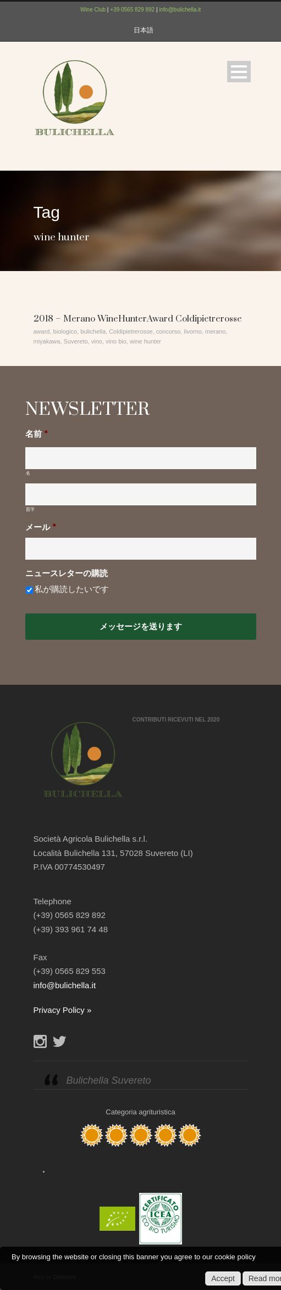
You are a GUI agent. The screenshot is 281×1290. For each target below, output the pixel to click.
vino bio (116, 341)
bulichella (93, 331)
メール (40, 527)
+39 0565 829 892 (132, 10)
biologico (65, 331)
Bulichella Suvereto (109, 1080)
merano (215, 331)
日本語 (143, 30)
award (42, 331)
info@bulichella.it (180, 10)
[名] (140, 458)
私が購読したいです (72, 589)
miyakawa (47, 341)
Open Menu (239, 71)
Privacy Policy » (63, 1010)
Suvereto (76, 341)
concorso (168, 331)
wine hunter (145, 341)
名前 (36, 434)
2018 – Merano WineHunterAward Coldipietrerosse (138, 318)
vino (96, 341)
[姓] (140, 494)
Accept (223, 1278)
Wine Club (93, 10)
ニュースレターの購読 (66, 573)
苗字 (30, 509)
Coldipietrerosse (130, 331)
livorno (193, 331)
